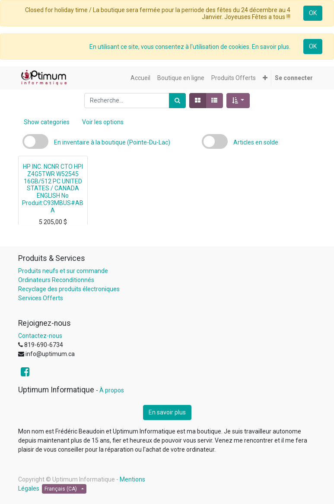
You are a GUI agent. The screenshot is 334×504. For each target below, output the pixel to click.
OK (313, 13)
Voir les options (103, 122)
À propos (111, 390)
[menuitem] (140, 78)
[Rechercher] (177, 100)
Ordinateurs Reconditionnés (56, 279)
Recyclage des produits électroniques (69, 289)
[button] (265, 78)
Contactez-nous (40, 335)
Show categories (47, 122)
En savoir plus (167, 412)
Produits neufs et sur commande (63, 270)
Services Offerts (40, 298)
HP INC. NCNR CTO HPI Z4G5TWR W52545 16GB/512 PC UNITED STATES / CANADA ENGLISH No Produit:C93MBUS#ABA (52, 188)
